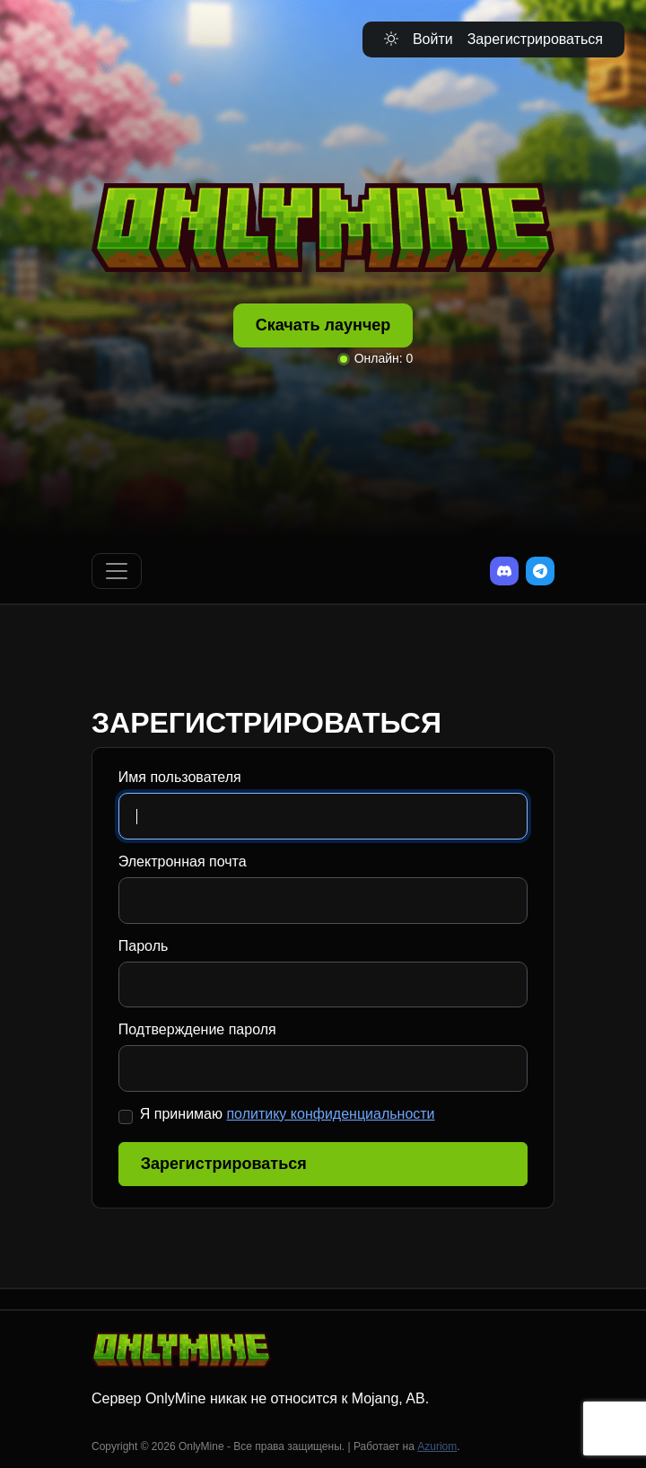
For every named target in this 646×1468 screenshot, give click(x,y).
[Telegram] (540, 571)
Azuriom (437, 1446)
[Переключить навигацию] (117, 571)
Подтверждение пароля (197, 1029)
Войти (433, 39)
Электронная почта (182, 861)
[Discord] (504, 571)
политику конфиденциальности (330, 1113)
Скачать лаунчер (323, 325)
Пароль (143, 946)
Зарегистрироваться (535, 39)
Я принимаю (287, 1113)
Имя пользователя (179, 777)
